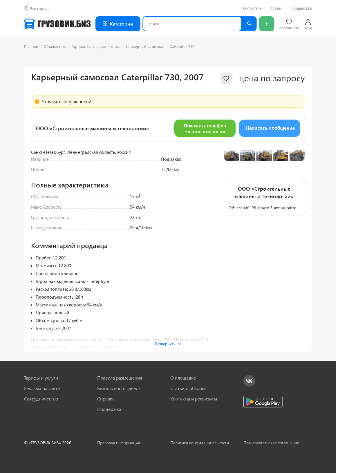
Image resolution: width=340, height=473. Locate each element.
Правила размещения (119, 378)
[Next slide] (296, 179)
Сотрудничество (41, 399)
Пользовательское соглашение (271, 442)
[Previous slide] (232, 179)
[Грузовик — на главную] (57, 24)
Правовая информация (118, 442)
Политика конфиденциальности (199, 442)
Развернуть (168, 343)
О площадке (183, 378)
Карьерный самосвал (145, 46)
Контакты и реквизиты (193, 399)
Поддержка (302, 8)
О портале (252, 8)
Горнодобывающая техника (96, 46)
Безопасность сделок (119, 388)
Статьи (277, 8)
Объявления (55, 46)
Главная (31, 46)
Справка (106, 399)
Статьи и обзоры (187, 388)
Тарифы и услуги (41, 378)
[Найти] (249, 23)
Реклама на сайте (42, 388)
